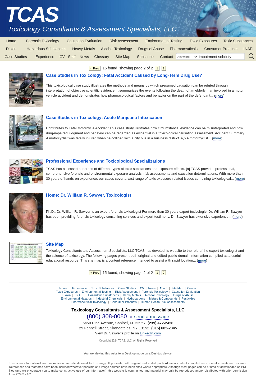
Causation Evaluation (84, 41)
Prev (94, 68)
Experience (44, 57)
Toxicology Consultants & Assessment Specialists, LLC (92, 29)
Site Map (123, 57)
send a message (151, 316)
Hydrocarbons (136, 298)
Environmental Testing (163, 41)
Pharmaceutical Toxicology (89, 302)
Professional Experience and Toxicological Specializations (105, 161)
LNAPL (248, 49)
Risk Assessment (123, 41)
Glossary (101, 57)
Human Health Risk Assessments (163, 302)
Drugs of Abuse (151, 49)
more (219, 95)
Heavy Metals (83, 49)
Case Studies (15, 57)
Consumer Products (220, 49)
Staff (72, 57)
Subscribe (145, 57)
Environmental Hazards (76, 298)
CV (62, 57)
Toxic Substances (238, 41)
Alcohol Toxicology (116, 49)
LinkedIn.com (150, 333)
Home (11, 41)
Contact (166, 57)
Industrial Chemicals (109, 298)
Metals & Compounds (163, 298)
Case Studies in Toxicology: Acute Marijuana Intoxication (104, 117)
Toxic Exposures (203, 41)
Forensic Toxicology (42, 41)
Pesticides (188, 298)
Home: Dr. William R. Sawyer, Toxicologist (88, 195)
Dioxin (11, 49)
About (163, 288)
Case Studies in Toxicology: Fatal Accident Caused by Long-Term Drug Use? (124, 75)
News (84, 57)
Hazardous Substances (46, 49)
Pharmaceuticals (184, 49)
